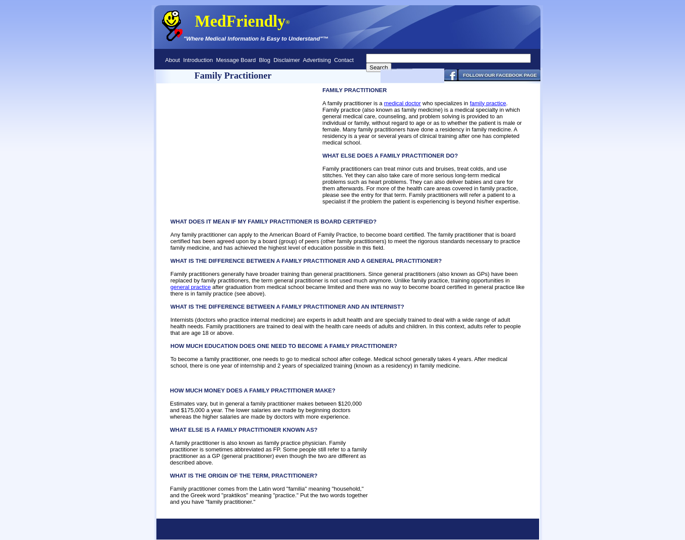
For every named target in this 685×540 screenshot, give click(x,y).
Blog (264, 60)
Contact (344, 60)
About (172, 60)
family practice (488, 103)
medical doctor (402, 103)
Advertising (317, 60)
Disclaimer (286, 60)
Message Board (236, 60)
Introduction (198, 60)
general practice (190, 287)
